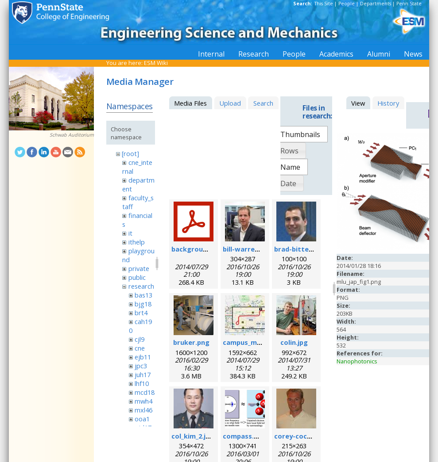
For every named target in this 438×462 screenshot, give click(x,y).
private (138, 268)
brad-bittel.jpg (298, 248)
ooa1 (142, 418)
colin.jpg (294, 342)
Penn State (409, 3)
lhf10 (142, 383)
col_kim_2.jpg (192, 435)
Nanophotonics (357, 361)
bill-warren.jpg (247, 248)
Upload (230, 103)
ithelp (136, 241)
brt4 (141, 312)
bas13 (143, 294)
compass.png (244, 435)
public (137, 277)
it (130, 233)
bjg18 (143, 303)
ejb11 (143, 356)
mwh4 (143, 401)
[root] (130, 153)
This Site (323, 3)
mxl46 (143, 409)
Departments (375, 3)
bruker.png (191, 342)
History (388, 103)
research (141, 286)
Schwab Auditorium (72, 135)
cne (140, 348)
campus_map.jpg (250, 342)
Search (263, 103)
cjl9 (139, 339)
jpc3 (141, 365)
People (346, 3)
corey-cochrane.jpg (306, 435)
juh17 (143, 374)
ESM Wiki (156, 63)
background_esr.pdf (204, 248)
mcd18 (145, 392)
